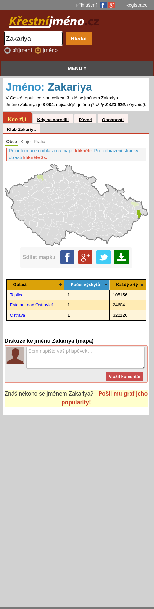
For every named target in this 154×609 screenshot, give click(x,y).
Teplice (17, 294)
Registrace (136, 5)
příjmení (23, 50)
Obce (11, 141)
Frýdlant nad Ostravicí (31, 304)
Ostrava (17, 315)
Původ (85, 119)
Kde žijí (17, 119)
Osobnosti (113, 119)
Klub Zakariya (21, 129)
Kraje (25, 141)
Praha (39, 141)
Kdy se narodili (52, 119)
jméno (50, 50)
